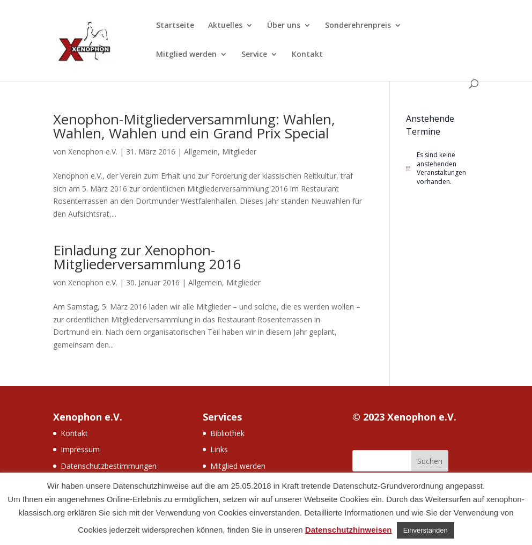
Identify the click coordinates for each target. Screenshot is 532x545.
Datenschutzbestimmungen (109, 466)
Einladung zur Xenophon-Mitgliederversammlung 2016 (147, 257)
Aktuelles (225, 25)
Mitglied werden (186, 54)
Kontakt (307, 54)
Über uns (283, 25)
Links (219, 449)
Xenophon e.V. (92, 151)
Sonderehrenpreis (358, 25)
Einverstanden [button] (425, 530)
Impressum (80, 449)
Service (254, 54)
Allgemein (201, 151)
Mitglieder (239, 151)
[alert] (442, 168)
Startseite (175, 25)
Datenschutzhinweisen (348, 529)
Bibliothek (227, 433)
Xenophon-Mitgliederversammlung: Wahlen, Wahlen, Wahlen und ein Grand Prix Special (194, 126)
